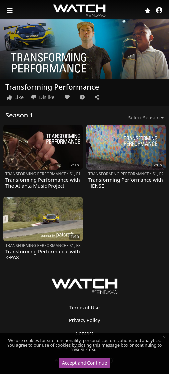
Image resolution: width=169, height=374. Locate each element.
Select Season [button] (144, 117)
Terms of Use (84, 307)
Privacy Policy (84, 320)
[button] (159, 10)
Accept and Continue (84, 363)
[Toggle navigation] (10, 10)
